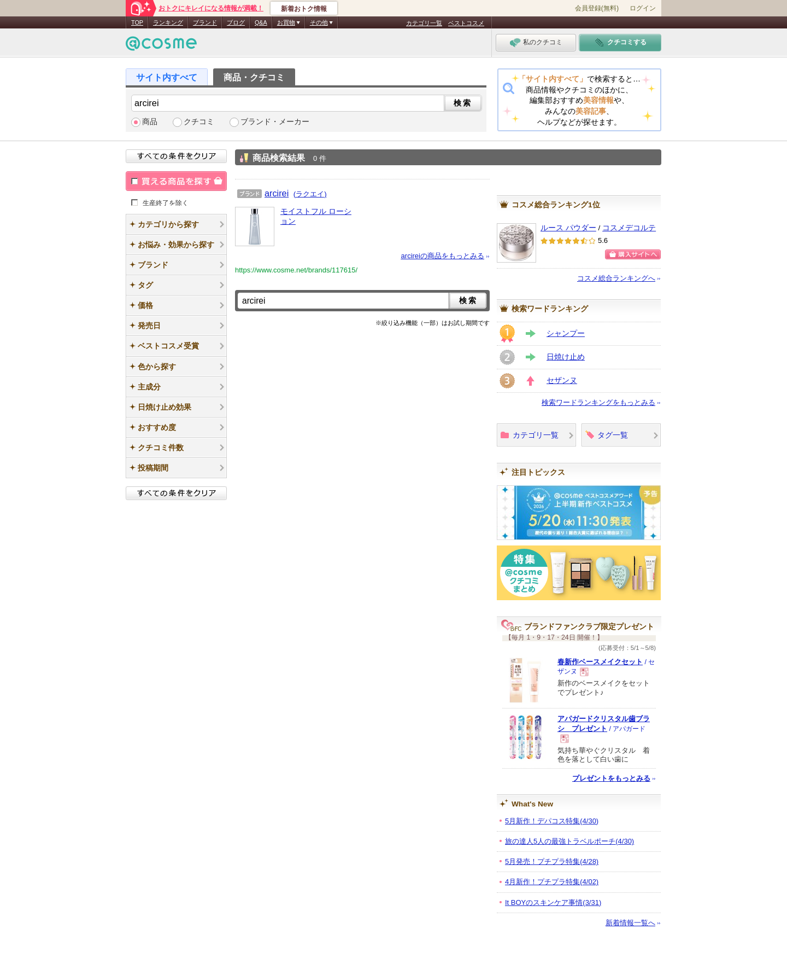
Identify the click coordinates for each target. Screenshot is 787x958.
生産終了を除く (166, 202)
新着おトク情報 (304, 9)
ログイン (643, 8)
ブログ (236, 22)
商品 (149, 122)
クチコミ (199, 122)
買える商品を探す (176, 181)
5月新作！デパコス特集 (551, 821)
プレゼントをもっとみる (611, 778)
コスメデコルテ (629, 228)
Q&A (261, 22)
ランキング (168, 22)
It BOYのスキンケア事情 (553, 902)
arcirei (277, 193)
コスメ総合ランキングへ (616, 278)
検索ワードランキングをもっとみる (598, 402)
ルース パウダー (568, 228)
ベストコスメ (466, 23)
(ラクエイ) (310, 194)
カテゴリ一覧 (424, 23)
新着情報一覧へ (630, 923)
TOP (137, 22)
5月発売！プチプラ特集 (551, 861)
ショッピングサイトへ (633, 254)
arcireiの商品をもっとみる (442, 256)
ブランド (205, 22)
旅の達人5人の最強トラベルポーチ (569, 841)
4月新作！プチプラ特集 (551, 882)
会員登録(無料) (597, 8)
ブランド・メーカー (274, 122)
